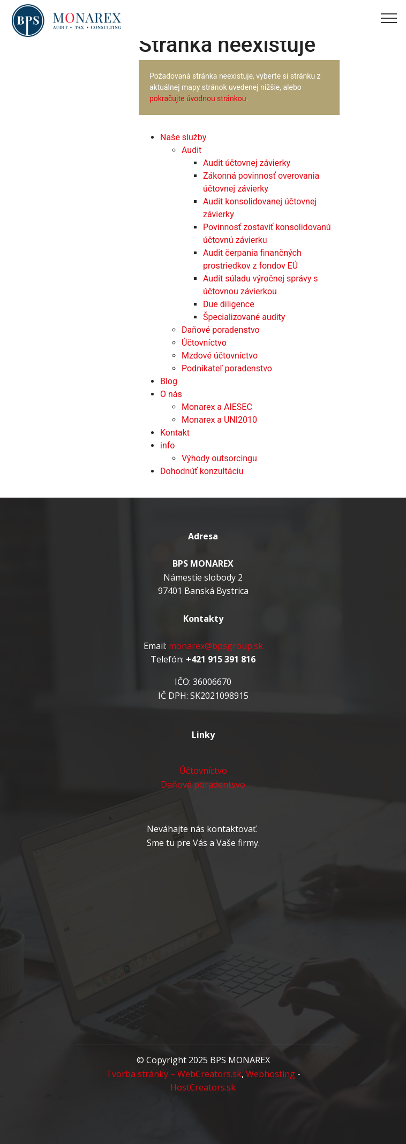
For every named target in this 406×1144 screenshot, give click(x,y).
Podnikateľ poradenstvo (227, 368)
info (167, 445)
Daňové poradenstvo (221, 330)
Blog (168, 381)
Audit (191, 150)
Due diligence (228, 304)
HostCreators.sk (203, 1087)
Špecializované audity (244, 317)
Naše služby (183, 137)
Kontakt (175, 433)
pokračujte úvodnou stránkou (197, 98)
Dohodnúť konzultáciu (202, 471)
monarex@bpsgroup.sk (216, 646)
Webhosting (270, 1074)
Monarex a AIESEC (217, 407)
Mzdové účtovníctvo (220, 355)
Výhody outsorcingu (219, 458)
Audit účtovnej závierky (246, 163)
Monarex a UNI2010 (219, 420)
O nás (171, 394)
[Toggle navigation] (389, 17)
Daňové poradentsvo (203, 784)
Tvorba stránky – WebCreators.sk (174, 1074)
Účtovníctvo (204, 343)
